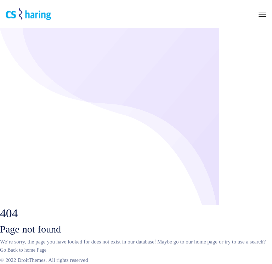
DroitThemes (31, 259)
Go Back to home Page (23, 249)
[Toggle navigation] (262, 14)
